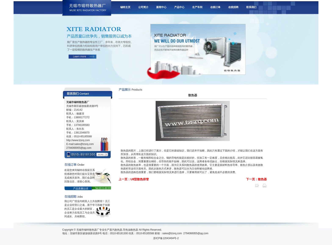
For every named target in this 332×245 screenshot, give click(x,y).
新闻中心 (161, 7)
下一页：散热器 (256, 179)
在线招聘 (233, 7)
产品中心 (179, 7)
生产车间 (197, 7)
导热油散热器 (130, 229)
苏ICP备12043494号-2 (166, 238)
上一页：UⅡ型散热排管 (134, 179)
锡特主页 (125, 7)
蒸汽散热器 (115, 229)
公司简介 (143, 7)
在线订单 (215, 7)
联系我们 (251, 7)
